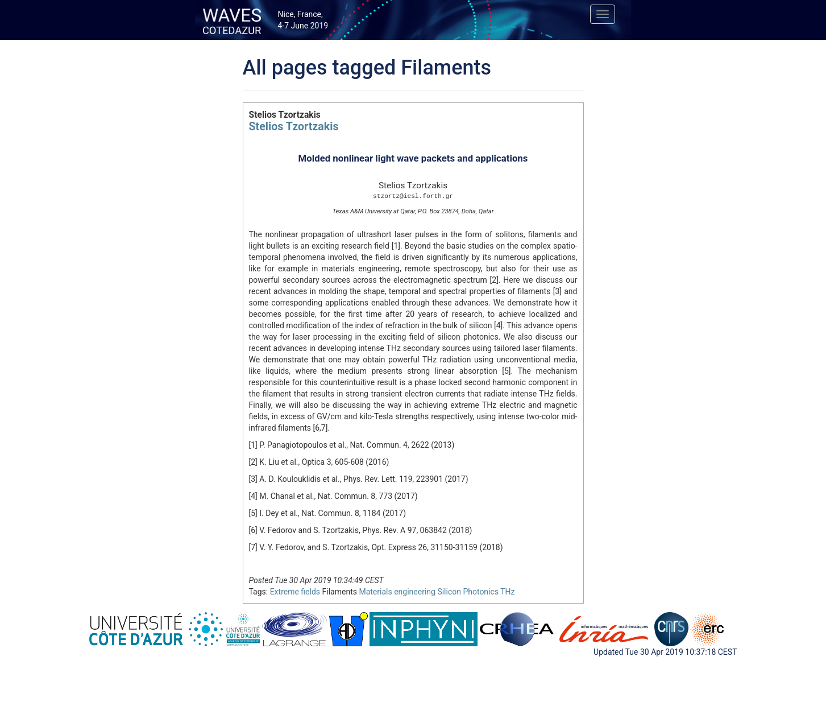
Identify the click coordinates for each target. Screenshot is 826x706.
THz (507, 591)
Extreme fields (295, 591)
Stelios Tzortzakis (294, 126)
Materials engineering (397, 591)
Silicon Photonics (468, 591)
